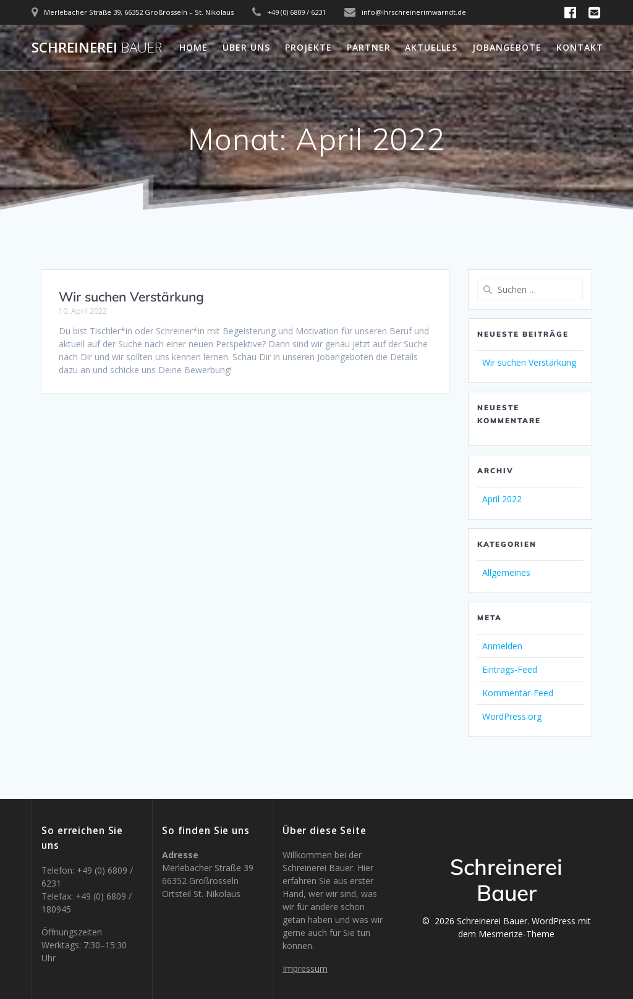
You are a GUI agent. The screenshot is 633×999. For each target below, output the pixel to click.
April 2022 (502, 499)
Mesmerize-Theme (516, 934)
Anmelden (502, 646)
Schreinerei (97, 47)
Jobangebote (507, 47)
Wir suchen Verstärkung (131, 297)
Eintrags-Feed (509, 669)
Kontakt (579, 47)
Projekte (308, 47)
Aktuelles (431, 47)
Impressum (305, 968)
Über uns (246, 47)
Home (193, 47)
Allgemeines (506, 572)
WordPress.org (512, 716)
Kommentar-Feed (517, 693)
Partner (369, 47)
